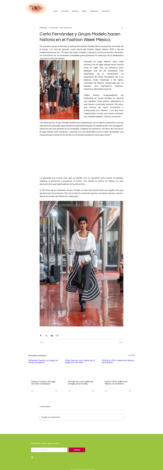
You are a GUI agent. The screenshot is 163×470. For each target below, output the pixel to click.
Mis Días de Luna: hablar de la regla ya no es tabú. (80, 383)
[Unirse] (77, 450)
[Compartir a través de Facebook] (41, 335)
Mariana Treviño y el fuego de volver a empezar (43, 383)
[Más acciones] (122, 27)
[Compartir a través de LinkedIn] (52, 335)
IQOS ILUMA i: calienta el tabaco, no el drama (116, 383)
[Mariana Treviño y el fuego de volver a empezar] (44, 368)
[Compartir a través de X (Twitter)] (46, 335)
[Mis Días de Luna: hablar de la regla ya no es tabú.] (81, 368)
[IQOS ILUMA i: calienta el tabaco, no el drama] (118, 368)
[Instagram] (32, 457)
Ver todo (131, 355)
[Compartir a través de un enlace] (57, 335)
